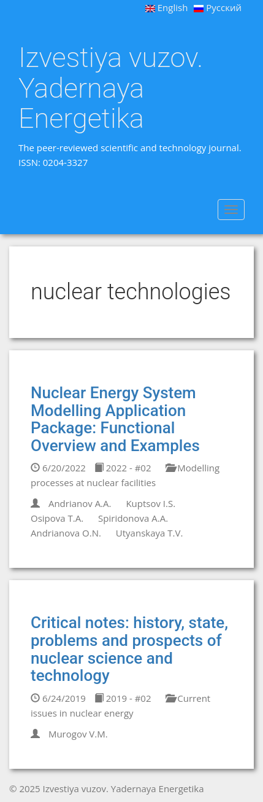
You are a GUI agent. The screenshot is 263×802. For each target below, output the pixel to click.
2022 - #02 (122, 468)
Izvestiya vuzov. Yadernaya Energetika (110, 88)
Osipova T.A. (57, 518)
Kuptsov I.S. (150, 503)
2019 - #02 (122, 698)
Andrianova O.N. (66, 533)
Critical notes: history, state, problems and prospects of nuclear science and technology (129, 649)
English (166, 7)
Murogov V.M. (78, 734)
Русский (218, 7)
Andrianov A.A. (80, 503)
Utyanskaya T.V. (149, 533)
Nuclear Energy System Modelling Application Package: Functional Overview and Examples (115, 419)
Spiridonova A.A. (133, 518)
